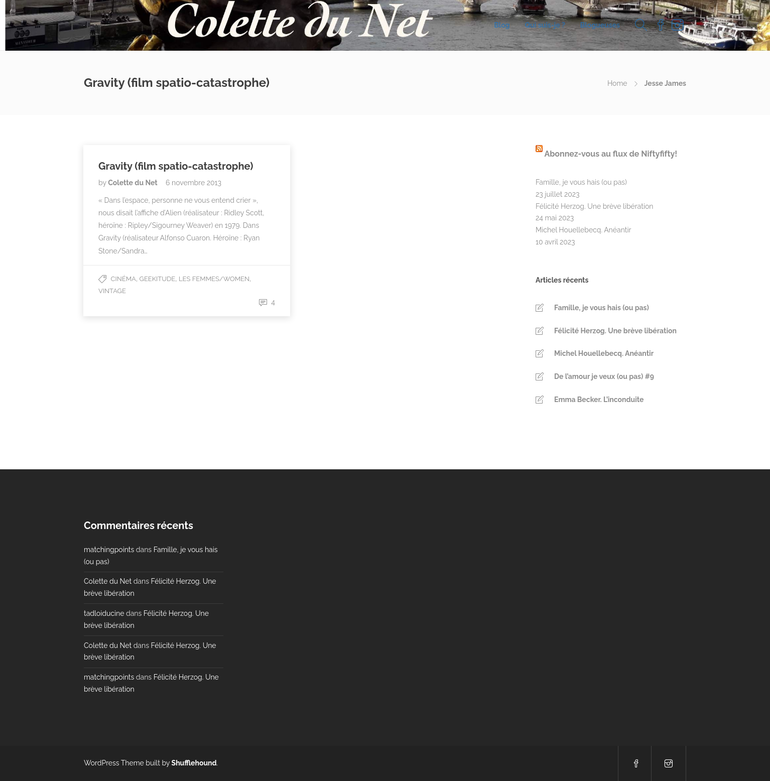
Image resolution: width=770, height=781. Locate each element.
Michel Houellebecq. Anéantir (583, 230)
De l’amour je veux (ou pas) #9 (604, 376)
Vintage (112, 291)
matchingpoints (109, 550)
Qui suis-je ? (545, 25)
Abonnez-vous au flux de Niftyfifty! (610, 154)
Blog (501, 25)
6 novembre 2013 (193, 183)
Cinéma (123, 279)
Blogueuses (600, 25)
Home (617, 83)
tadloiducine (104, 613)
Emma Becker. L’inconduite (599, 400)
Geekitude (158, 279)
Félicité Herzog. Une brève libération (594, 206)
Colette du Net (133, 183)
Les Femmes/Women (214, 279)
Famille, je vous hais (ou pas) (581, 182)
